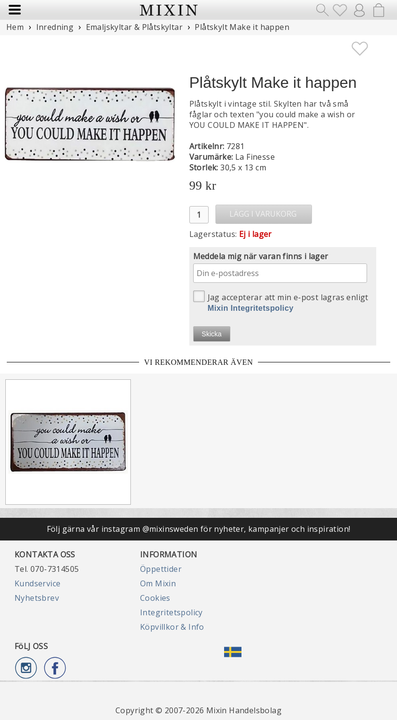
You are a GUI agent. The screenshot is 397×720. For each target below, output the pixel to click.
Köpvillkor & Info (172, 627)
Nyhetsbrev (36, 598)
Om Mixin (158, 583)
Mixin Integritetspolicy (251, 308)
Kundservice (37, 583)
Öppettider (161, 569)
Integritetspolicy (171, 612)
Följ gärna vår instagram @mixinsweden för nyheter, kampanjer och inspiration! (199, 529)
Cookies (155, 598)
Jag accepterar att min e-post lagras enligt (281, 301)
